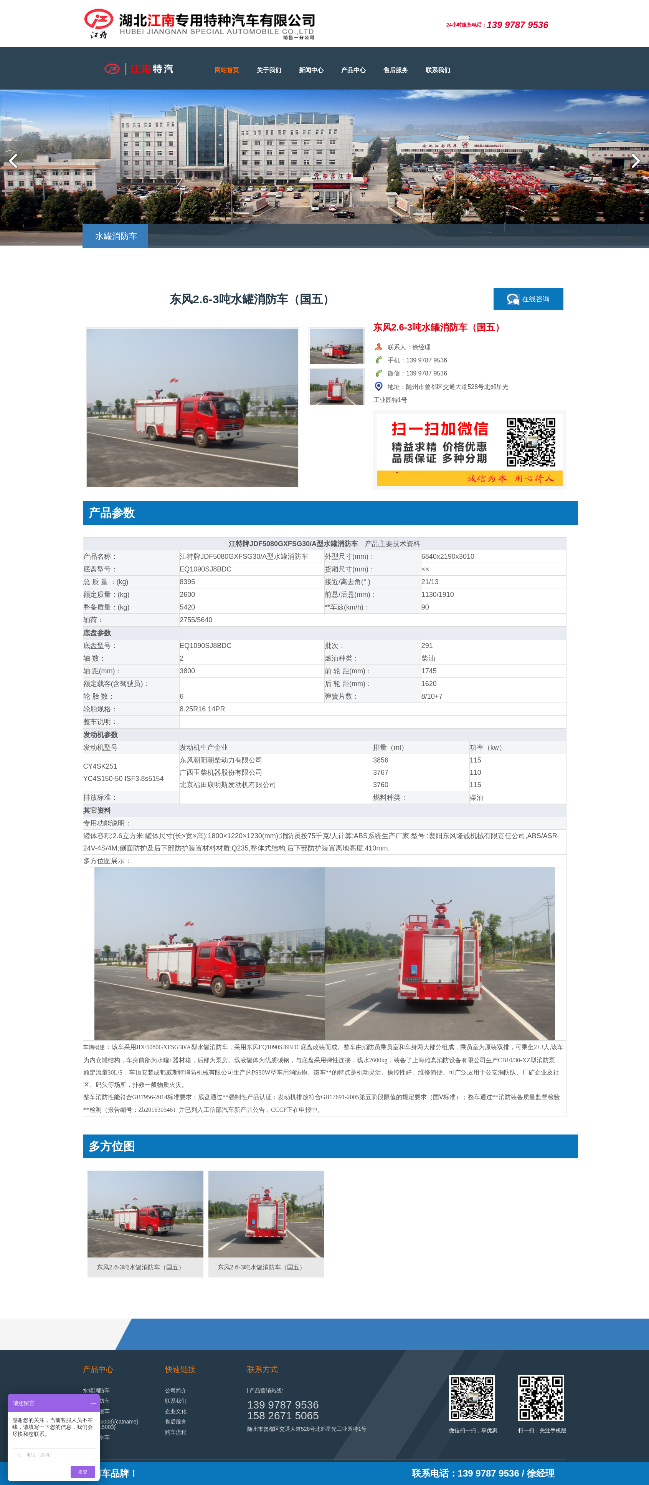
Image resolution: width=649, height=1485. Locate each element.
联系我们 (438, 70)
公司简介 (176, 1390)
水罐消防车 (96, 1390)
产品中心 (353, 70)
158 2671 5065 (283, 1416)
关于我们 (269, 70)
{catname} (126, 1422)
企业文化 (176, 1411)
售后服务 (395, 70)
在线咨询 (528, 299)
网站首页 (227, 70)
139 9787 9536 (283, 1405)
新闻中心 (311, 70)
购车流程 (176, 1432)
